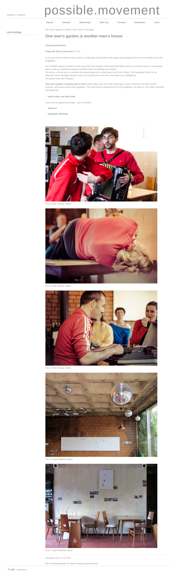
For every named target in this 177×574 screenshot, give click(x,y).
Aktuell (49, 22)
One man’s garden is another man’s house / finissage (69, 29)
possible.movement (102, 10)
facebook (11, 15)
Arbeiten (66, 22)
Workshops (85, 22)
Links (156, 22)
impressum (22, 569)
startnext (21, 15)
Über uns (104, 22)
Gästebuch (139, 22)
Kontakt (121, 22)
